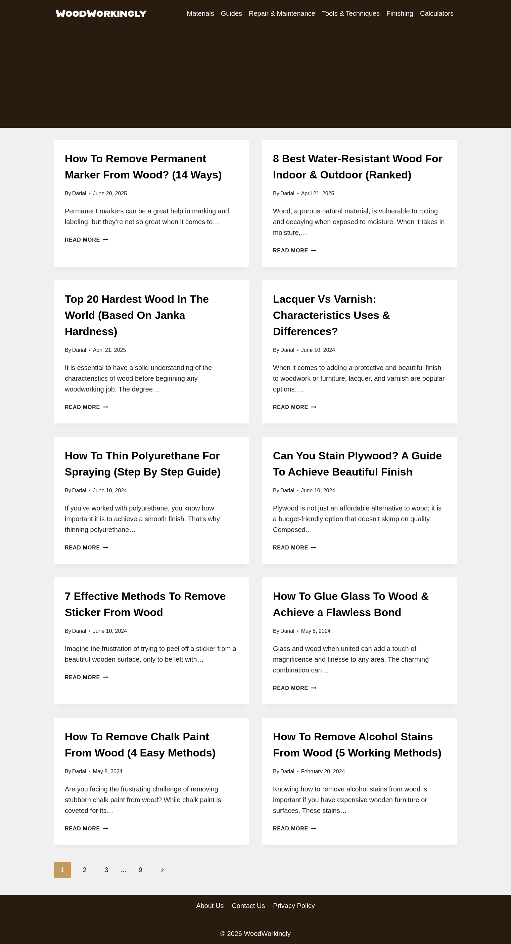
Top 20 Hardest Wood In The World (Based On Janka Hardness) (137, 315)
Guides (231, 13)
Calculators (437, 13)
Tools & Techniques (351, 13)
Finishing (399, 13)
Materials (200, 13)
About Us (210, 905)
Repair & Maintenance (282, 13)
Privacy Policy (294, 905)
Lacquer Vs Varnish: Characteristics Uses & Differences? (331, 315)
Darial (79, 193)
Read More (86, 240)
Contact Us (248, 905)
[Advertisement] (255, 77)
